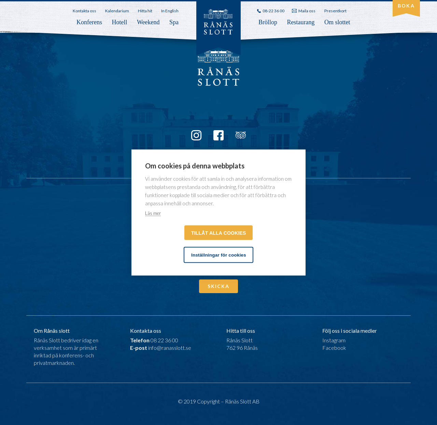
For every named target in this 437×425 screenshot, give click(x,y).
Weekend (148, 22)
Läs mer (153, 213)
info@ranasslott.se (169, 347)
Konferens (89, 22)
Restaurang (301, 22)
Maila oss (306, 10)
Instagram (334, 340)
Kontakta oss (84, 10)
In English (170, 10)
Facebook (334, 347)
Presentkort (335, 10)
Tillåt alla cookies (218, 233)
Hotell (119, 22)
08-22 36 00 (273, 10)
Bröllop (267, 22)
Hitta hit (145, 10)
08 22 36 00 (164, 340)
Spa (174, 22)
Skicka (218, 286)
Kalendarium (117, 10)
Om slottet (337, 22)
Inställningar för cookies (218, 255)
